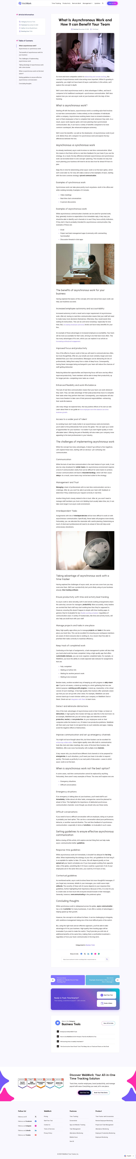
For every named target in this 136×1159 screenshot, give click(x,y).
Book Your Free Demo (101, 1095)
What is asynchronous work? (27, 49)
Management (85, 6)
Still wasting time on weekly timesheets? (74, 1042)
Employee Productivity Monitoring (105, 1137)
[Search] (101, 6)
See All (72, 1146)
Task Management (75, 1133)
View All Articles (108, 1024)
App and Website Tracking (77, 1128)
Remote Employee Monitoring (104, 1124)
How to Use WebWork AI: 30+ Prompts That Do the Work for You (82, 1037)
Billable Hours (74, 1142)
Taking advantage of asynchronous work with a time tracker (31, 69)
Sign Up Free (110, 6)
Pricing (46, 1119)
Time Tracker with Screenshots (105, 1119)
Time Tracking (54, 6)
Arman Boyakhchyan (31, 31)
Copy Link (107, 962)
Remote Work (75, 6)
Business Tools (90, 948)
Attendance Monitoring (76, 1137)
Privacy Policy (48, 1137)
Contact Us (47, 1128)
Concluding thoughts (25, 87)
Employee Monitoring (102, 1142)
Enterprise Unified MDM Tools (71, 1032)
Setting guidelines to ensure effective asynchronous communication (30, 82)
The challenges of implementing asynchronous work (28, 63)
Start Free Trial (84, 1095)
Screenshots (73, 1124)
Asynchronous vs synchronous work (30, 52)
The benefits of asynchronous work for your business (31, 57)
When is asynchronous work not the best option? (31, 75)
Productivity (65, 6)
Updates (96, 6)
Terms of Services (49, 1133)
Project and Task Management (104, 1128)
